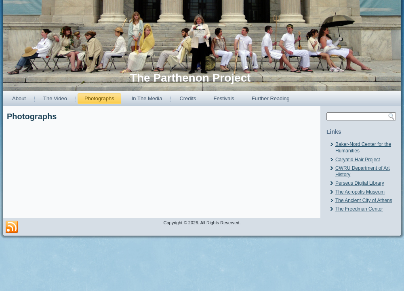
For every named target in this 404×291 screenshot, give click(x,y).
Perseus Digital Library (359, 183)
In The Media (147, 98)
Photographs (99, 98)
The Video (55, 98)
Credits (187, 98)
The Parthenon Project (190, 78)
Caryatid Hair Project (357, 159)
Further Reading (271, 98)
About (19, 98)
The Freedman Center (359, 209)
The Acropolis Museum (360, 192)
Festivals (224, 98)
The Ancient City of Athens (363, 200)
